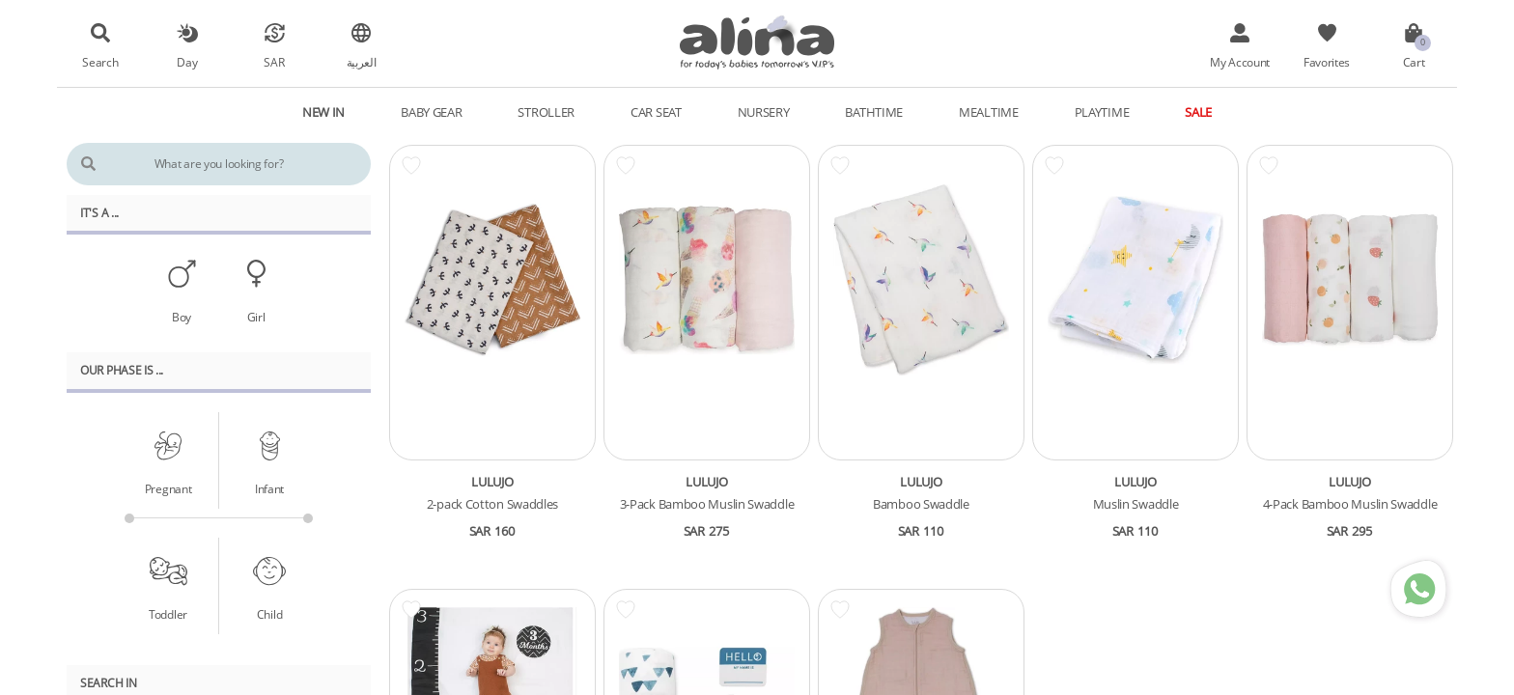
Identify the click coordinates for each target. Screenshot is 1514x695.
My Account (1240, 62)
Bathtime (874, 112)
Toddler (168, 614)
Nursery (764, 112)
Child (270, 614)
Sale (1198, 112)
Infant (269, 488)
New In (323, 112)
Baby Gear (431, 112)
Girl (256, 316)
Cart (1414, 62)
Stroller (546, 112)
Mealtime (989, 112)
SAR (274, 62)
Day (187, 62)
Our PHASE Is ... (121, 369)
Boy (181, 316)
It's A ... (99, 212)
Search (100, 62)
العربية (362, 62)
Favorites (1327, 62)
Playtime (1102, 112)
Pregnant (168, 488)
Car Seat (656, 112)
